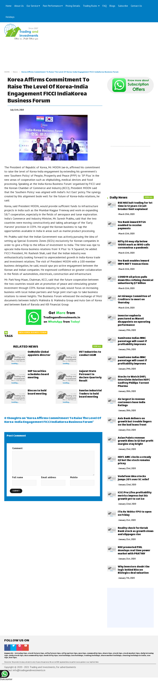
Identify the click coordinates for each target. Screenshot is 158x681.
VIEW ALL (97, 346)
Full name (17, 477)
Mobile (74, 477)
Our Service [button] (33, 5)
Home (8, 5)
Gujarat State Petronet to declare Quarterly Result (90, 376)
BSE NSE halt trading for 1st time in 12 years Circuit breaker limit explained (135, 206)
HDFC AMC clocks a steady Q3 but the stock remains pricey (134, 460)
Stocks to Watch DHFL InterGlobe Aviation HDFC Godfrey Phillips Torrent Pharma (134, 382)
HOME (7, 72)
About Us (19, 5)
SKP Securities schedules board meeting (38, 374)
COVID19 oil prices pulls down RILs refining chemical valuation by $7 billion (135, 280)
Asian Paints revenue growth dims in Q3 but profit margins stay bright (135, 441)
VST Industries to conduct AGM (90, 354)
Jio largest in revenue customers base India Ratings (131, 402)
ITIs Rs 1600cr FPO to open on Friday (134, 513)
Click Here (95, 662)
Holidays (10, 16)
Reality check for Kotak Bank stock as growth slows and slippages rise (136, 531)
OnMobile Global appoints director (39, 354)
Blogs (112, 5)
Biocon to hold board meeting (37, 392)
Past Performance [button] (53, 5)
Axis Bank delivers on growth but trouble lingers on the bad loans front (135, 421)
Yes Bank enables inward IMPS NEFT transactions (133, 262)
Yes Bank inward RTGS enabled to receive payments (132, 225)
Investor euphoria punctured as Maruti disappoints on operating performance (134, 321)
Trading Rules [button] (91, 5)
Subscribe (123, 5)
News (15, 72)
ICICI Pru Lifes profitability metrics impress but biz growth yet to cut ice (134, 495)
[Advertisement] (98, 47)
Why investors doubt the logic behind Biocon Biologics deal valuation (134, 570)
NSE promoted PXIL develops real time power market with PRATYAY (134, 550)
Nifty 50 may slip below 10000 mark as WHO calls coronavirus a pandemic (134, 244)
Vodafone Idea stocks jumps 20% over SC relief (133, 478)
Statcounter (6, 679)
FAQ (105, 5)
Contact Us (136, 5)
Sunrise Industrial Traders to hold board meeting (90, 393)
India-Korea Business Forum (32, 332)
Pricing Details (73, 5)
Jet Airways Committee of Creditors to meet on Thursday (134, 299)
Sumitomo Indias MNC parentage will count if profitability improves (132, 341)
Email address (48, 477)
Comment (17, 448)
